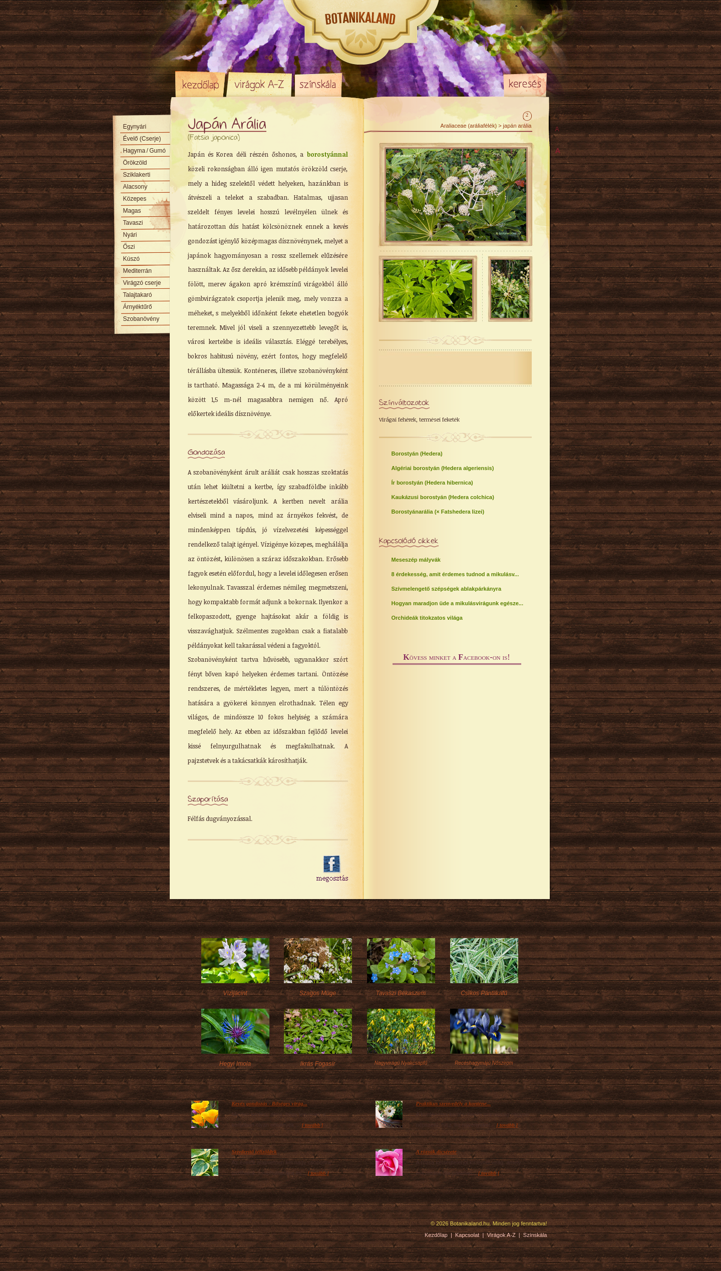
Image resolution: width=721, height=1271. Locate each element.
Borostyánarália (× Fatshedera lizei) (438, 512)
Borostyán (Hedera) (417, 454)
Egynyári (135, 126)
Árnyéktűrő (137, 306)
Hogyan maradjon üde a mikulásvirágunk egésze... (457, 603)
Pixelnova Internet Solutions (198, 1227)
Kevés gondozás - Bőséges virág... (269, 1103)
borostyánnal (327, 154)
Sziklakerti (137, 174)
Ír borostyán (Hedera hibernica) (432, 483)
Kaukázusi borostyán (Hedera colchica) (443, 497)
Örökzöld (135, 162)
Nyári (130, 234)
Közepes (135, 198)
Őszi (129, 246)
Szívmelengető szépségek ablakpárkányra (447, 589)
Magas (132, 210)
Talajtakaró (137, 294)
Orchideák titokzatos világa (427, 618)
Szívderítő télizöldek (254, 1151)
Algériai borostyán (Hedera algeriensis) (443, 468)
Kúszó (131, 258)
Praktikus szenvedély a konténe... (453, 1103)
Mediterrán (137, 270)
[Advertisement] (246, 869)
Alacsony (135, 186)
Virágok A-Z (259, 84)
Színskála (318, 84)
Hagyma (144, 150)
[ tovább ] (312, 1125)
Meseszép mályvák (416, 560)
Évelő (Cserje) (142, 138)
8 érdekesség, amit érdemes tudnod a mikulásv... (455, 574)
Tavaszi (133, 222)
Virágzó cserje (142, 282)
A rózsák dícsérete (436, 1151)
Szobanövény (141, 318)
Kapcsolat (467, 1235)
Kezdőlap (200, 84)
